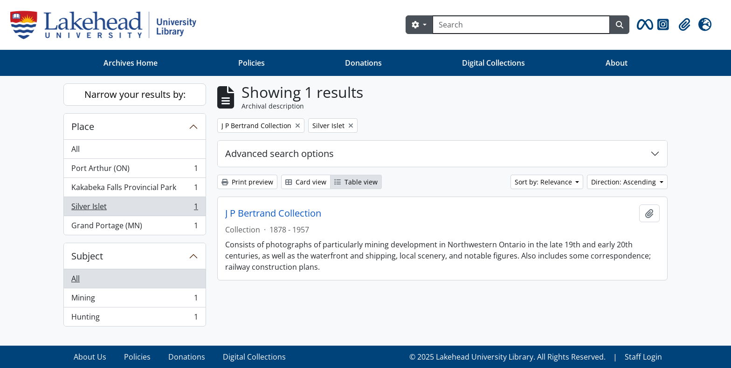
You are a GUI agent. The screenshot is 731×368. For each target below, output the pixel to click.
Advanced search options (279, 153)
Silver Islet (134, 208)
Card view (305, 181)
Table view (356, 181)
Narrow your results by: (135, 94)
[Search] (521, 24)
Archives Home (130, 63)
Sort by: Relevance (544, 181)
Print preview (247, 181)
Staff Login (643, 357)
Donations (363, 63)
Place (82, 126)
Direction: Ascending (624, 181)
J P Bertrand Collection (273, 213)
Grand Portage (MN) (134, 227)
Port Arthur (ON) (134, 170)
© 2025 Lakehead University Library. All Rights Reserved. (507, 357)
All (75, 149)
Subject (87, 256)
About (617, 63)
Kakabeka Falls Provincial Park (134, 189)
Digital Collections (493, 63)
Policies (251, 63)
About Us (90, 357)
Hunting (134, 318)
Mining (134, 299)
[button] (643, 24)
